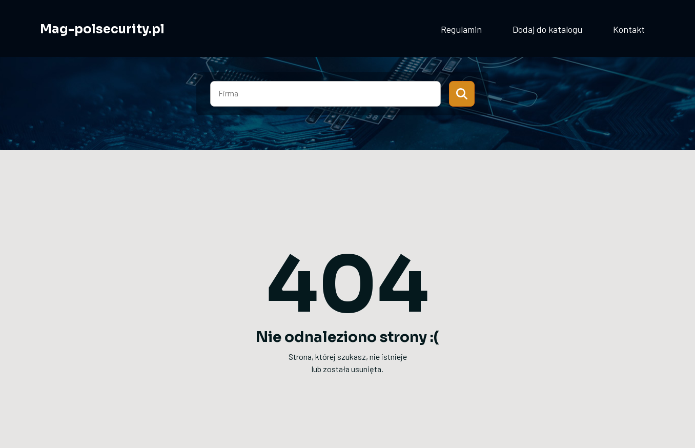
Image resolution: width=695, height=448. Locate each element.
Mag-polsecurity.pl (102, 29)
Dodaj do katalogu (547, 29)
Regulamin (461, 29)
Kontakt (629, 29)
